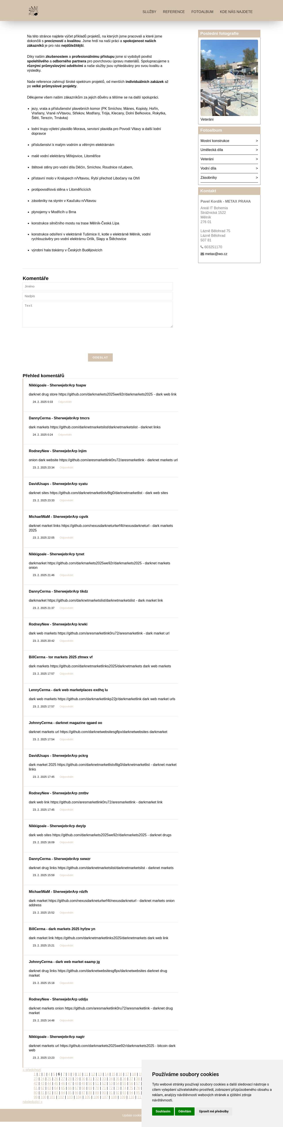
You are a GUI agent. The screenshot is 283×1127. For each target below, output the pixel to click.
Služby (149, 12)
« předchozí (32, 1075)
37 (131, 1084)
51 (97, 1089)
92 (118, 1098)
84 (63, 1098)
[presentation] (100, 346)
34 (111, 1084)
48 (77, 1089)
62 (42, 1093)
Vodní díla (208, 168)
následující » (32, 1107)
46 (63, 1089)
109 (123, 1102)
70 (97, 1093)
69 (90, 1093)
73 (118, 1093)
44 (49, 1089)
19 (141, 1079)
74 (124, 1093)
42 (36, 1089)
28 (70, 1084)
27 (63, 1084)
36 (124, 1084)
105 (87, 1102)
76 (138, 1093)
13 (100, 1079)
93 (124, 1098)
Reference (174, 12)
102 (61, 1102)
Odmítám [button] (184, 1111)
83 (56, 1098)
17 (127, 1079)
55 (124, 1089)
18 (134, 1079)
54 (118, 1089)
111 (140, 1102)
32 (97, 1084)
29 (77, 1084)
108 (114, 1102)
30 (83, 1084)
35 (118, 1084)
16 (120, 1079)
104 (79, 1102)
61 (36, 1093)
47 (70, 1089)
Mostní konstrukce (215, 141)
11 (86, 1079)
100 (43, 1102)
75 (131, 1093)
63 (49, 1093)
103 (70, 1102)
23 (36, 1084)
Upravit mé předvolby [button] (213, 1111)
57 (138, 1089)
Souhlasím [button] (163, 1111)
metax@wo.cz (216, 254)
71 (104, 1093)
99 (36, 1102)
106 (96, 1102)
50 (90, 1089)
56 (131, 1089)
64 (56, 1093)
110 (131, 1102)
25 (49, 1084)
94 (131, 1098)
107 (105, 1102)
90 (104, 1098)
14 (107, 1079)
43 (42, 1089)
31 (90, 1084)
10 (79, 1079)
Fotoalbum (202, 12)
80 (36, 1098)
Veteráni (207, 119)
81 (42, 1098)
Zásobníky (209, 177)
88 (90, 1098)
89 (97, 1098)
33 (104, 1084)
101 (52, 1102)
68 (83, 1093)
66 (70, 1093)
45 (56, 1089)
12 (93, 1079)
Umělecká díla (212, 150)
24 (42, 1084)
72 (111, 1093)
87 (83, 1098)
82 (49, 1098)
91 (111, 1098)
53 (111, 1089)
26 (56, 1084)
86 (77, 1098)
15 (113, 1079)
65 (63, 1093)
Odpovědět (65, 407)
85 (70, 1098)
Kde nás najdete (236, 12)
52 (104, 1089)
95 (138, 1098)
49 (83, 1089)
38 (138, 1084)
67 (77, 1093)
